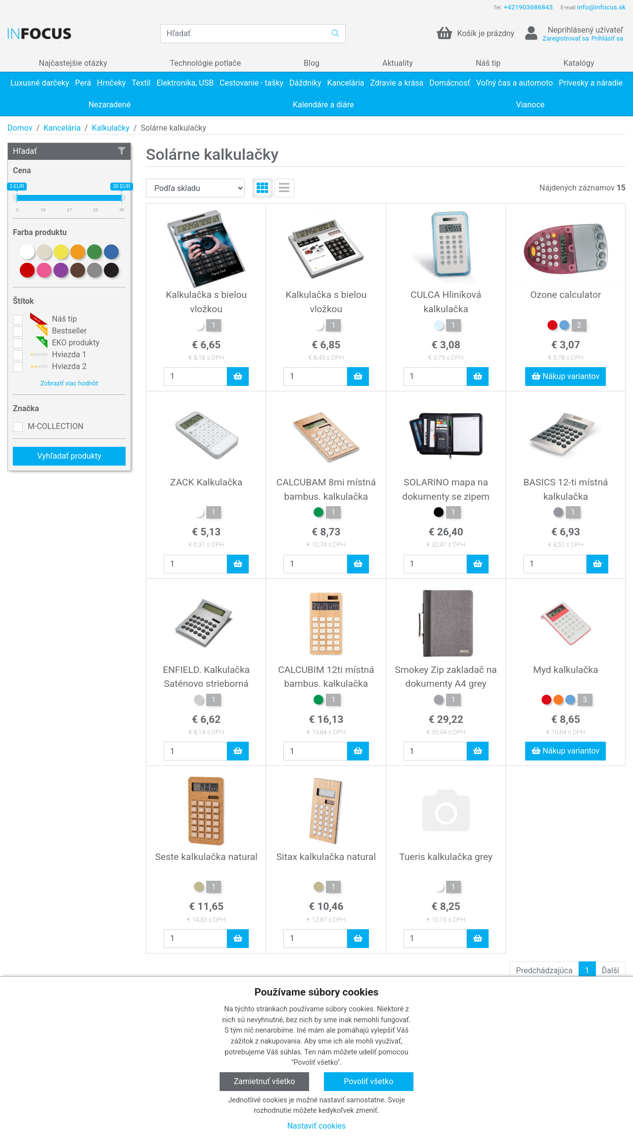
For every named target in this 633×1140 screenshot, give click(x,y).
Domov (19, 128)
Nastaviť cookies (316, 1126)
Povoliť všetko (368, 1081)
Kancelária (62, 128)
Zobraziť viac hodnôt (69, 383)
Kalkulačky (111, 128)
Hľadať (69, 151)
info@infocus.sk (601, 7)
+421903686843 (527, 7)
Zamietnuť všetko (264, 1081)
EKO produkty (63, 343)
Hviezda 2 (57, 367)
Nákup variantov (565, 376)
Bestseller (57, 331)
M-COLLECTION (56, 426)
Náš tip (52, 319)
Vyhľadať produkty (69, 456)
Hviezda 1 (57, 355)
